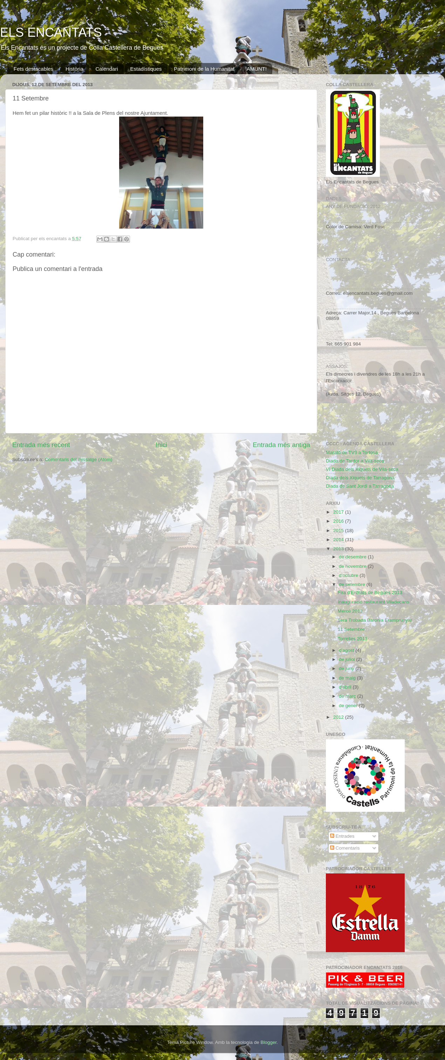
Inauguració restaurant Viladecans (374, 602)
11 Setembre (351, 629)
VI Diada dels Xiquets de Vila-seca (362, 469)
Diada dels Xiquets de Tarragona (360, 477)
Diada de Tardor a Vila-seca (355, 460)
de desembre (353, 556)
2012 (339, 717)
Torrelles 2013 (353, 638)
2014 (339, 539)
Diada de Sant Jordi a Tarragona (360, 486)
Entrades (342, 836)
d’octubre (349, 575)
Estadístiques (146, 69)
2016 (339, 521)
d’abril (346, 687)
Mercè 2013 (350, 611)
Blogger (268, 1042)
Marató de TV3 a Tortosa (352, 452)
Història (74, 69)
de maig (348, 678)
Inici (161, 444)
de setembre (353, 584)
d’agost (347, 650)
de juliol (347, 659)
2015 (339, 530)
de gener (349, 705)
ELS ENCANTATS (51, 32)
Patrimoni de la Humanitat (204, 69)
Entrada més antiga (281, 444)
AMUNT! (257, 69)
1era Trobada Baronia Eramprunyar (375, 620)
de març (348, 696)
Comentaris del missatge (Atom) (78, 459)
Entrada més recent (41, 444)
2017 (339, 512)
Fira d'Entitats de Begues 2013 (370, 592)
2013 (339, 548)
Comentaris (345, 848)
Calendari (107, 69)
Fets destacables (33, 69)
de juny (347, 668)
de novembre (353, 566)
